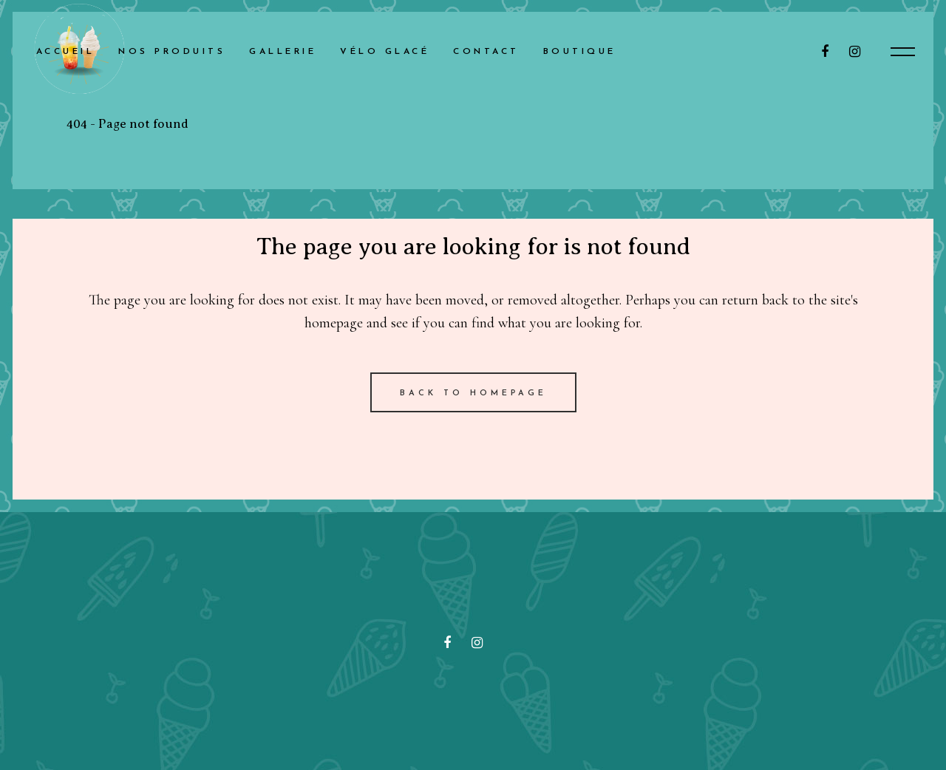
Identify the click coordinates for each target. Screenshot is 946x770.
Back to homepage (473, 393)
